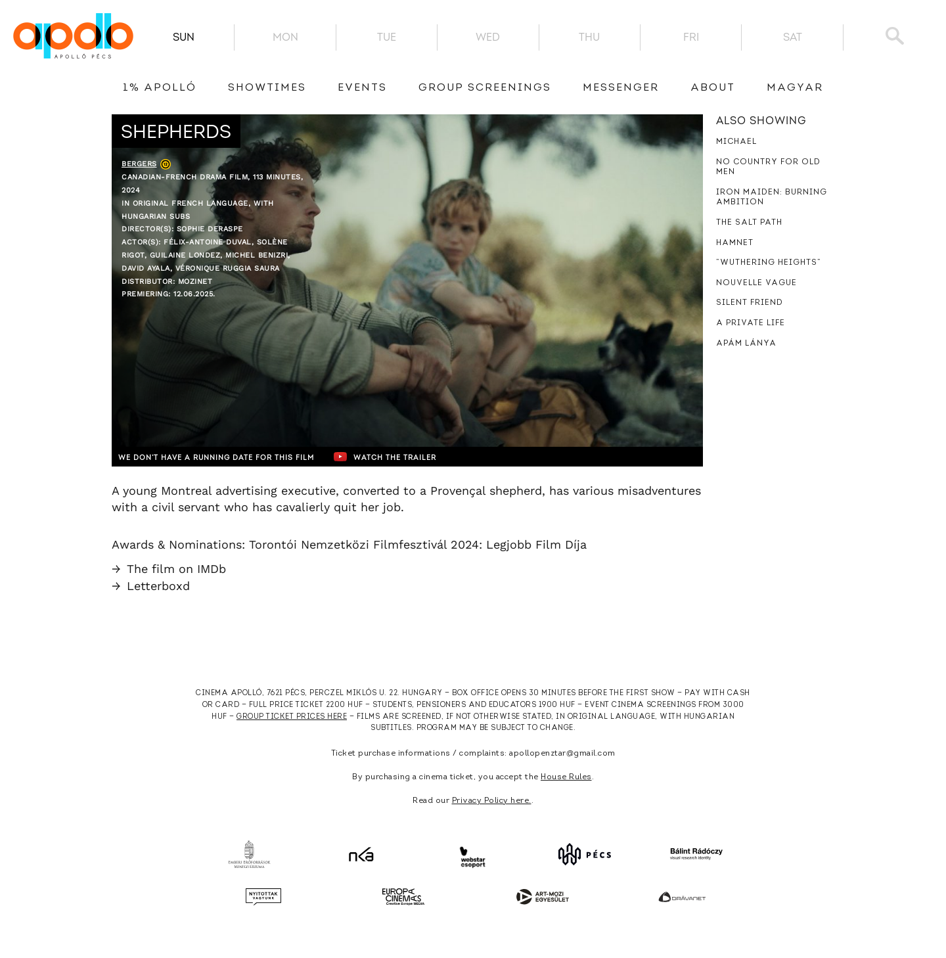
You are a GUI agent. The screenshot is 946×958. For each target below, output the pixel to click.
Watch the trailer (425, 456)
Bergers (139, 164)
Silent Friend (749, 303)
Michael (736, 142)
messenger (621, 88)
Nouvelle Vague (756, 283)
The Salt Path (749, 223)
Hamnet (735, 243)
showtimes (267, 88)
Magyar (795, 88)
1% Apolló (159, 88)
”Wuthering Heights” (768, 263)
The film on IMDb (169, 569)
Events (362, 88)
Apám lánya (746, 344)
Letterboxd (151, 586)
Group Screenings (484, 88)
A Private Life (750, 323)
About (712, 88)
